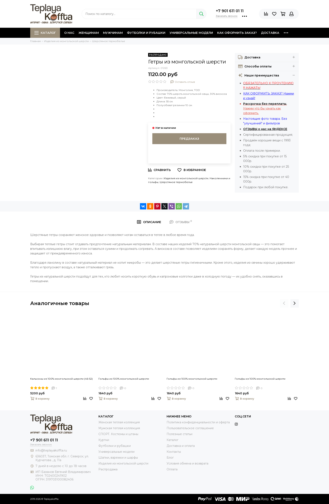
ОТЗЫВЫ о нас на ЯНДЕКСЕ (265, 129)
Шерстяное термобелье (176, 182)
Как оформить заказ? (237, 33)
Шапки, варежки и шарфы (118, 457)
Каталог (45, 33)
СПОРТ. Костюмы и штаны (118, 434)
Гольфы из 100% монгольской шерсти (123, 378)
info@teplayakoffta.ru (51, 450)
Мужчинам (113, 33)
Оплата (172, 469)
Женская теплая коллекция (119, 422)
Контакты (174, 452)
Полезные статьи (179, 434)
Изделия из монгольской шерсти (186, 178)
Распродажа (108, 469)
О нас (69, 33)
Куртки (103, 440)
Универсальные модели (191, 33)
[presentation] (284, 303)
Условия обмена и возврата (187, 463)
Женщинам (88, 33)
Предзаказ (189, 139)
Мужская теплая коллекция (119, 428)
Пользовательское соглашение (190, 428)
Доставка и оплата (181, 446)
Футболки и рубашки (146, 33)
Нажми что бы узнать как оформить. (265, 108)
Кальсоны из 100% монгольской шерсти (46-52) (61, 378)
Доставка (270, 33)
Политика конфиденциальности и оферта (198, 422)
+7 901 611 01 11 (230, 11)
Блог (170, 457)
